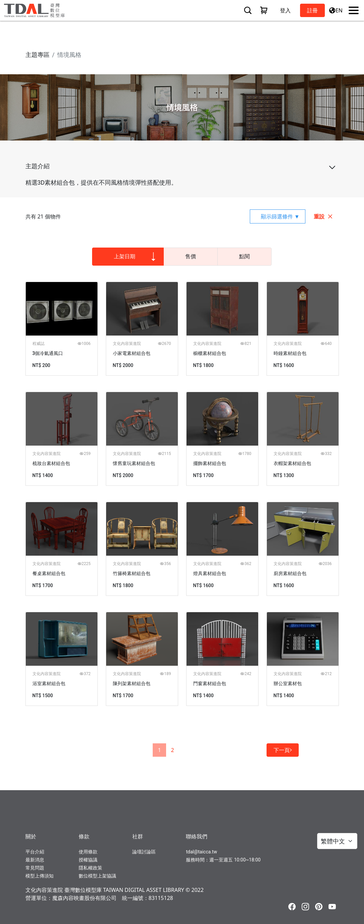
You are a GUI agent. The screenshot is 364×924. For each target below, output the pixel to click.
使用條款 (88, 851)
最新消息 (34, 859)
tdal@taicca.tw (201, 851)
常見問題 (34, 867)
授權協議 (88, 859)
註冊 (312, 10)
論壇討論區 (144, 851)
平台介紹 (34, 851)
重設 (323, 216)
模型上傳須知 (39, 876)
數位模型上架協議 (97, 876)
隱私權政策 (90, 867)
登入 (285, 10)
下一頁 (283, 750)
